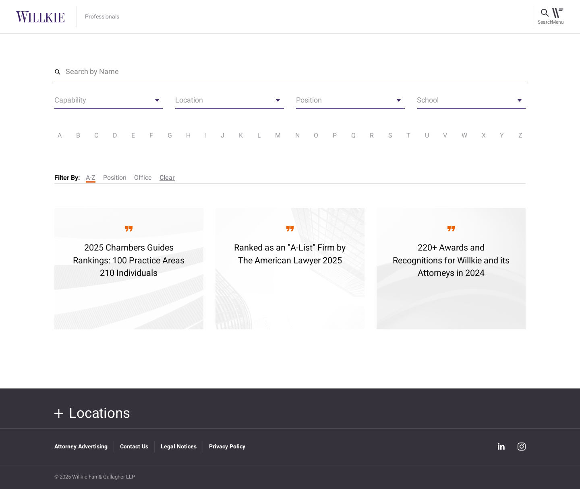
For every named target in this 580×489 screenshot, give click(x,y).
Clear (167, 178)
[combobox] (108, 103)
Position (114, 178)
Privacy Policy (227, 446)
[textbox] (108, 102)
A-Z (90, 178)
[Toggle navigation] (557, 17)
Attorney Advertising (81, 446)
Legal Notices (179, 446)
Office (143, 178)
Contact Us (134, 446)
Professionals (102, 17)
